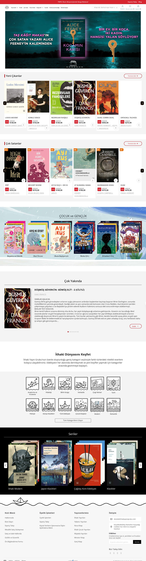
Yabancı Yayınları (80, 522)
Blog (140, 2)
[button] (68, 331)
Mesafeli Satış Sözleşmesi (14, 529)
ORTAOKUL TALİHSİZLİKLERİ (129, 118)
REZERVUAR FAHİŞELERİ (60, 118)
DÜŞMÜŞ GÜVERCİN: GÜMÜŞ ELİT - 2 (83, 118)
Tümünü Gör (133, 76)
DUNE (124, 185)
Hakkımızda (9, 518)
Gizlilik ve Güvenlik (12, 537)
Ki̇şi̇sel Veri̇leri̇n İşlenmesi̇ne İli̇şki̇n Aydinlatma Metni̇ (52, 526)
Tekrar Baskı (32, 7)
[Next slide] (142, 103)
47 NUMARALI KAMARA (84, 185)
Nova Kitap (78, 525)
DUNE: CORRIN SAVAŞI (106, 118)
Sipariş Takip (132, 2)
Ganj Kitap (78, 541)
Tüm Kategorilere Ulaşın (73, 420)
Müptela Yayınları (80, 533)
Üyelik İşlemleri (45, 518)
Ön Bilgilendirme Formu (14, 541)
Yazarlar (46, 7)
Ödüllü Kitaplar (64, 7)
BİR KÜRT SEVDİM (36, 185)
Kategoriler (39, 7)
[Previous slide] (4, 103)
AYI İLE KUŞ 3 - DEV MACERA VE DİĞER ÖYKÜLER (60, 185)
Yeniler (20, 7)
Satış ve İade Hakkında (13, 533)
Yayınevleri (13, 7)
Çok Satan (26, 7)
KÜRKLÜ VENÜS (35, 118)
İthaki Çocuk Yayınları (82, 529)
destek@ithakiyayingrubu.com (125, 519)
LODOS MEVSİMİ (12, 118)
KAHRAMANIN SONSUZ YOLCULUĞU (107, 185)
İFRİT (8, 185)
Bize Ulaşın (9, 522)
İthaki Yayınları (79, 518)
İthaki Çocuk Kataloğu (54, 7)
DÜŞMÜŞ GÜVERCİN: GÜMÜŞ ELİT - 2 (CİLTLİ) (59, 289)
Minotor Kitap (79, 537)
